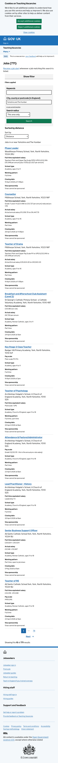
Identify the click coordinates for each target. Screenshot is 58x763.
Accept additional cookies (29, 21)
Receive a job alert (11, 68)
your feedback (31, 56)
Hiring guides (8, 699)
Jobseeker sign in (9, 665)
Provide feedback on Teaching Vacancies (18, 716)
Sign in (5, 43)
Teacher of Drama (14, 244)
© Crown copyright (29, 757)
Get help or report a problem (13, 712)
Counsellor (10, 194)
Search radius (12, 110)
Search (29, 121)
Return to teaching (10, 677)
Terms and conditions (31, 726)
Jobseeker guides (9, 673)
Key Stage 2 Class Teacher (18, 347)
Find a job (6, 669)
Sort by (8, 132)
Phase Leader (12, 148)
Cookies (6, 726)
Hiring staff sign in (10, 695)
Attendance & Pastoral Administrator (23, 437)
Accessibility (45, 726)
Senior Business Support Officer (21, 530)
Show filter (29, 76)
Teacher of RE (12, 580)
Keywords (10, 88)
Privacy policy (16, 726)
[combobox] (29, 102)
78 (34, 631)
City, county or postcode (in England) (23, 98)
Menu (5, 51)
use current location (13, 107)
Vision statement (27, 729)
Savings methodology (11, 729)
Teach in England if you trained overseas (18, 681)
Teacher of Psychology (16, 390)
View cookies (29, 32)
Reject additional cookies (29, 27)
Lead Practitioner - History (18, 484)
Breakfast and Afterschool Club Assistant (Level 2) (26, 295)
